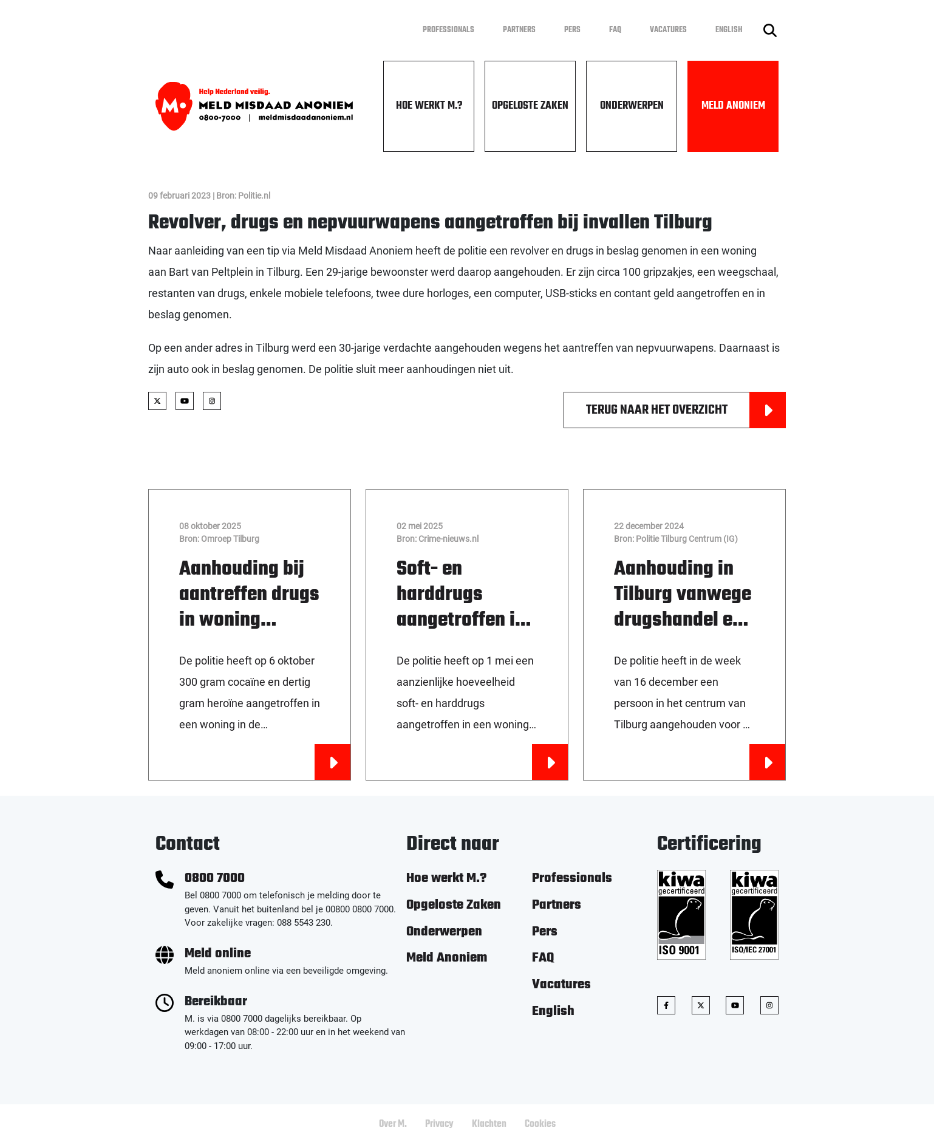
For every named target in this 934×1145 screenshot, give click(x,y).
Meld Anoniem (733, 106)
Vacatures (668, 30)
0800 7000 (215, 878)
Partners (519, 30)
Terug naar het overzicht (686, 410)
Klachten (489, 1124)
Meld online (218, 954)
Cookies (540, 1124)
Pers (572, 30)
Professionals (448, 30)
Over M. (393, 1124)
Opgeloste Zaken (530, 106)
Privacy (439, 1124)
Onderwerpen (632, 106)
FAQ (615, 30)
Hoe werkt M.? (429, 106)
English (729, 30)
